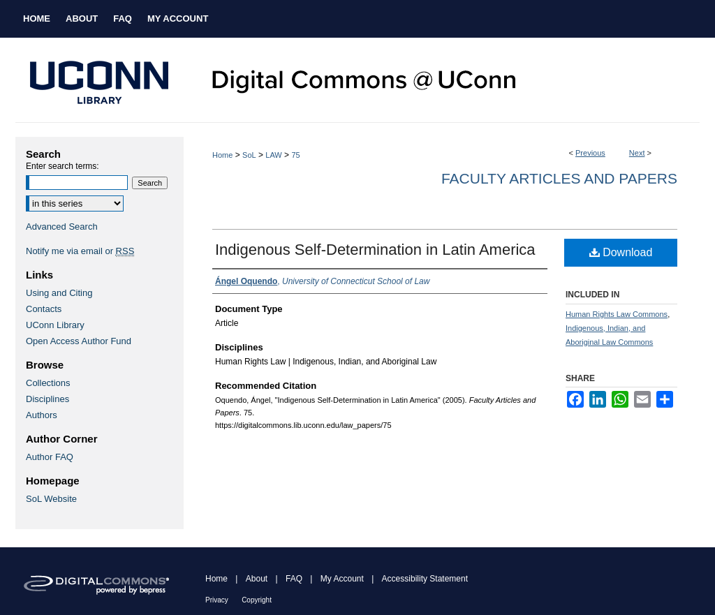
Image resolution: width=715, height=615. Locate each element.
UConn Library (55, 325)
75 (295, 155)
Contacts (43, 309)
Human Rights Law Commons (617, 314)
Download (621, 252)
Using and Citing (59, 293)
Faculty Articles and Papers (559, 178)
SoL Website (51, 499)
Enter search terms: (62, 166)
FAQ (294, 579)
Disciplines (47, 399)
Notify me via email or (80, 251)
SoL (249, 155)
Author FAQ (49, 457)
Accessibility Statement (425, 579)
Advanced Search (62, 226)
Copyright (257, 600)
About (256, 579)
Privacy (216, 600)
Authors (41, 415)
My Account (342, 579)
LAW (273, 155)
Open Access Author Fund (78, 341)
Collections (48, 383)
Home (222, 155)
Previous (590, 153)
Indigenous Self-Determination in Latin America (375, 249)
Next (637, 153)
